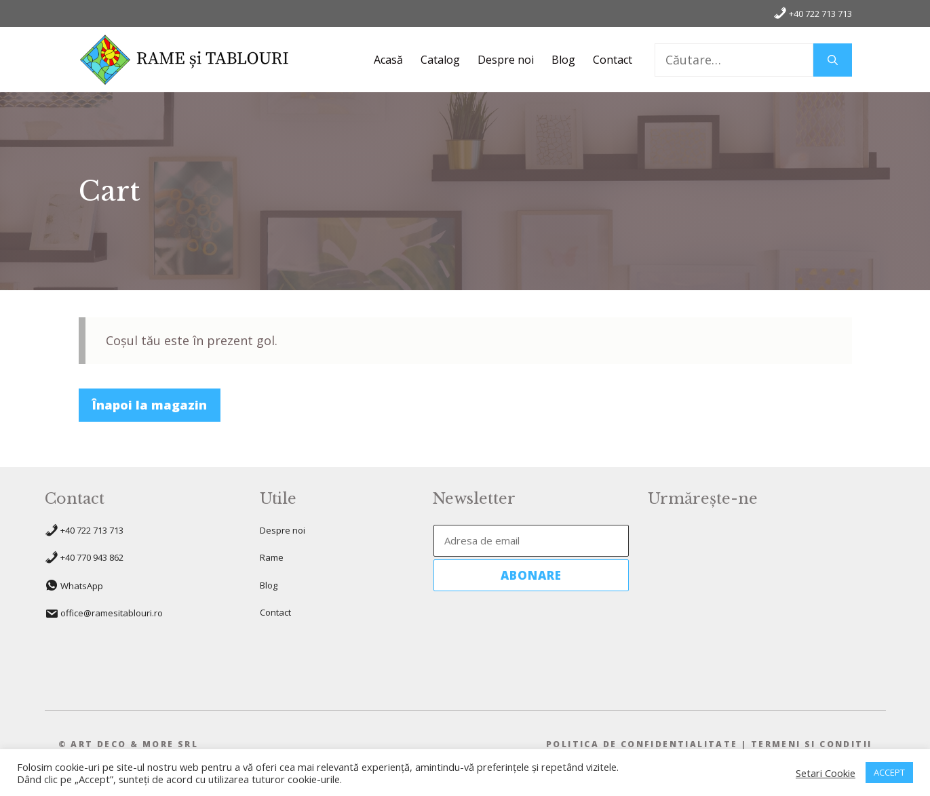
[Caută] (832, 60)
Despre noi (506, 59)
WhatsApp (81, 586)
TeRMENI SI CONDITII (811, 744)
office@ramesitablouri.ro (111, 613)
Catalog (440, 59)
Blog (563, 59)
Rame (272, 557)
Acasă (388, 59)
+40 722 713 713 (812, 13)
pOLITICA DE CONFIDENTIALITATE (642, 744)
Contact (612, 59)
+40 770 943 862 (91, 557)
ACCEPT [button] (889, 772)
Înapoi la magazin (149, 405)
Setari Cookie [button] (825, 773)
